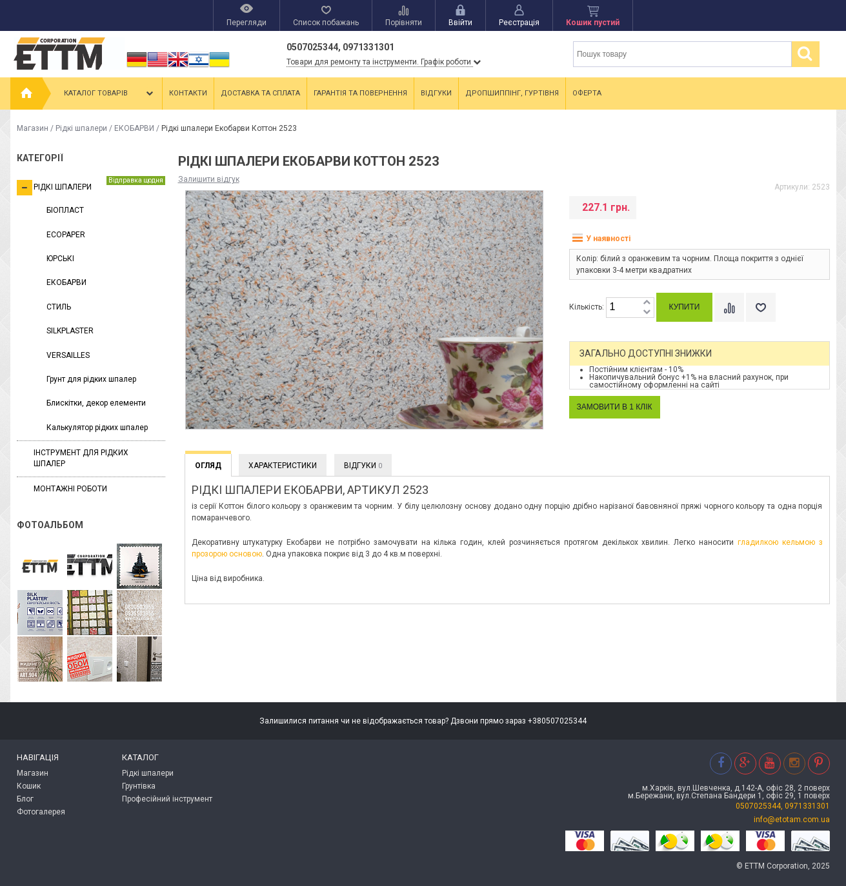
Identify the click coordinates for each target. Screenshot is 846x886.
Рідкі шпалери (81, 128)
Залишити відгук (208, 179)
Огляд (208, 465)
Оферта (586, 93)
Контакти (188, 93)
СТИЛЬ (58, 306)
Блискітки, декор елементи (96, 403)
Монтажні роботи (70, 488)
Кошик (29, 786)
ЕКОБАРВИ (134, 128)
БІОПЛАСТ (65, 210)
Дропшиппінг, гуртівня (512, 93)
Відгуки (436, 93)
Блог (25, 798)
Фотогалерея (41, 811)
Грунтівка (139, 786)
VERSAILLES (68, 355)
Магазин (32, 128)
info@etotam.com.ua (792, 819)
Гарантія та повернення (360, 93)
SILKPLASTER (70, 330)
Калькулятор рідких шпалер (97, 427)
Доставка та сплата (260, 93)
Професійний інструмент (167, 798)
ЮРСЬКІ (60, 258)
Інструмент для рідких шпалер (81, 458)
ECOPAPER (65, 234)
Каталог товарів (110, 93)
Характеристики (282, 465)
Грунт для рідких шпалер (91, 379)
